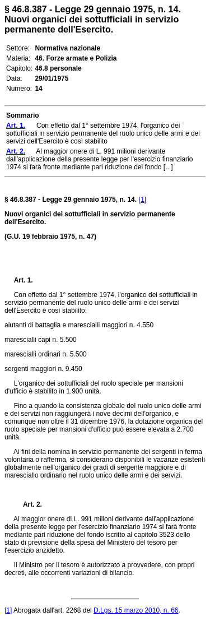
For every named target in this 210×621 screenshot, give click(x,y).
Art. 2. (28, 504)
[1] (142, 199)
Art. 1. (23, 280)
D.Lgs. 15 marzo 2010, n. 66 (136, 610)
